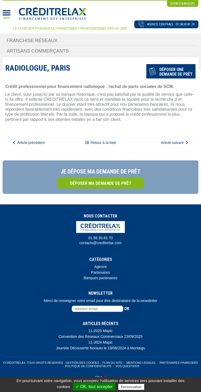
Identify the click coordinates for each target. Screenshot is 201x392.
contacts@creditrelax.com (100, 243)
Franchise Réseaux (32, 40)
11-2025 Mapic (100, 331)
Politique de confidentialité (88, 366)
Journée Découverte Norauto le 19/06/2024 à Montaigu (100, 348)
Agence (100, 267)
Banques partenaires (100, 278)
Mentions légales (140, 362)
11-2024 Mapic (100, 342)
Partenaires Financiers (179, 362)
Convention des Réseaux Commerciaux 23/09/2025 (101, 336)
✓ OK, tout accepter (94, 386)
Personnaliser (131, 387)
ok (126, 308)
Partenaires (100, 272)
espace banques (182, 3)
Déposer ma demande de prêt (100, 183)
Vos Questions (127, 366)
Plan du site (112, 362)
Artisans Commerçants (38, 51)
